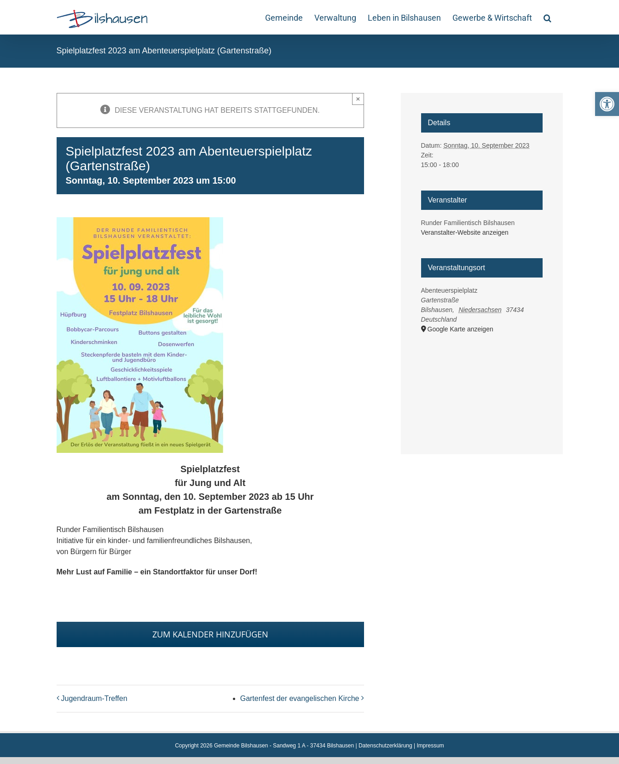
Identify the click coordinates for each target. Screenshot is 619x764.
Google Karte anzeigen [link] (460, 329)
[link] (607, 104)
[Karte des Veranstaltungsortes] (482, 382)
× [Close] (358, 99)
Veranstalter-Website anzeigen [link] (465, 232)
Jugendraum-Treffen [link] (94, 698)
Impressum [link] (430, 745)
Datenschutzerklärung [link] (385, 745)
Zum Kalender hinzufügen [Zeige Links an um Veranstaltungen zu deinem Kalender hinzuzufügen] (210, 634)
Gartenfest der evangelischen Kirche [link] (299, 698)
